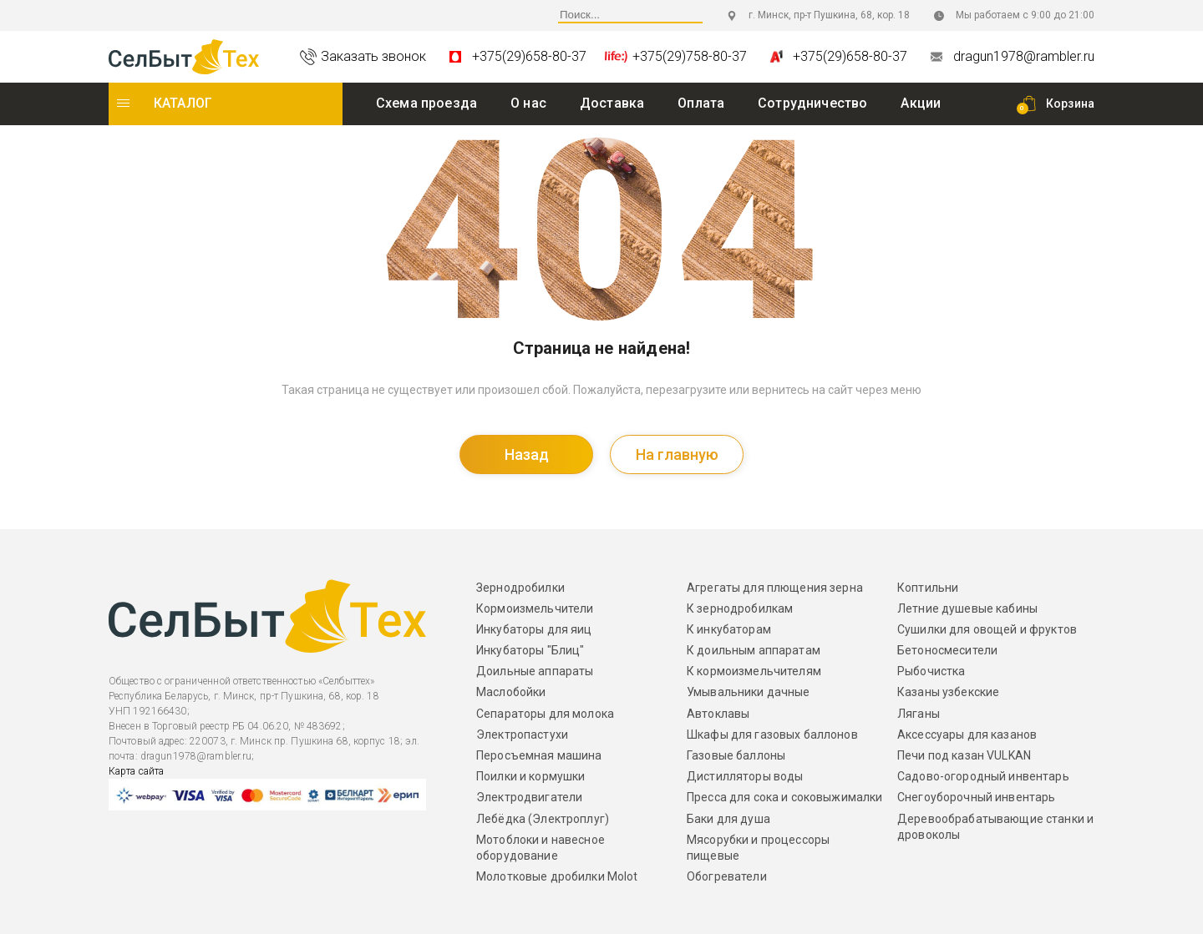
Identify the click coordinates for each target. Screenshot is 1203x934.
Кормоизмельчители (534, 608)
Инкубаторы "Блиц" (530, 650)
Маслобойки (511, 692)
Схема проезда (426, 103)
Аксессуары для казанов (967, 734)
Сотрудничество (812, 103)
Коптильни (927, 586)
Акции (921, 103)
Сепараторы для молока (545, 713)
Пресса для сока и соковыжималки (784, 797)
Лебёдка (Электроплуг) (542, 818)
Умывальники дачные (748, 692)
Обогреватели (727, 876)
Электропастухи (522, 734)
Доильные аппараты (534, 671)
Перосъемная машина (539, 755)
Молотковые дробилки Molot (557, 876)
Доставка (612, 103)
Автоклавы (718, 713)
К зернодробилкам (740, 608)
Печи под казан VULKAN (964, 755)
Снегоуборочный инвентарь (976, 797)
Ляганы (918, 713)
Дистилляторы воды (745, 776)
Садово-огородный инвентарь (983, 776)
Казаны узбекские (948, 692)
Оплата (701, 103)
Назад (527, 454)
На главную (677, 454)
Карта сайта (136, 770)
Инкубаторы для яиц (534, 629)
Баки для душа (728, 818)
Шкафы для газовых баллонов (772, 734)
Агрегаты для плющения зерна (775, 586)
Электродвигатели (529, 797)
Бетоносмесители (947, 650)
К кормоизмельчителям (754, 671)
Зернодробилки (520, 586)
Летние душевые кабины (967, 608)
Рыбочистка (931, 671)
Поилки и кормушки (530, 776)
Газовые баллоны (736, 755)
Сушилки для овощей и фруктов (987, 629)
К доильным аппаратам (753, 650)
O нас (528, 103)
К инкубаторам (729, 629)
